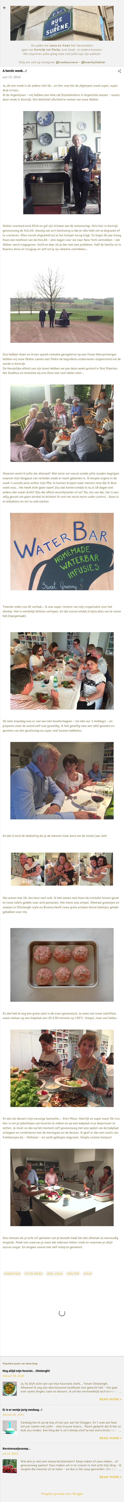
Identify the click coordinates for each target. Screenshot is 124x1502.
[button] (119, 71)
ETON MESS (33, 1273)
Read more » (110, 1399)
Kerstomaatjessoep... (17, 1448)
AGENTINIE (12, 1273)
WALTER (73, 1273)
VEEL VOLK (54, 1273)
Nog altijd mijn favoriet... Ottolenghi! (26, 1371)
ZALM (87, 1273)
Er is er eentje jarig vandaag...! (22, 1409)
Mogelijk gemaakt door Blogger (62, 1494)
